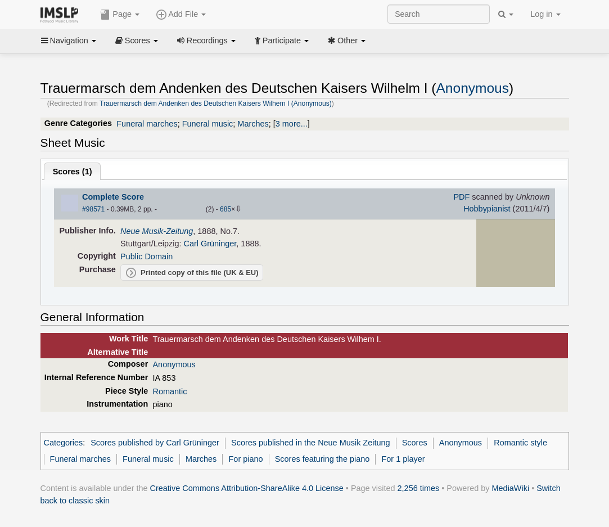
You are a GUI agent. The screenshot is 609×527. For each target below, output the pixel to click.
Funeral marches (146, 123)
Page (119, 15)
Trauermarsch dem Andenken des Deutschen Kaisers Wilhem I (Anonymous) (216, 103)
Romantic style (520, 442)
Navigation (68, 40)
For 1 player (403, 458)
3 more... (292, 123)
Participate (282, 40)
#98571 (93, 209)
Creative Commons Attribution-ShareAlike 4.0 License (247, 488)
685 (225, 209)
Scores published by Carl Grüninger (155, 442)
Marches (252, 123)
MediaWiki (511, 488)
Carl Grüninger (209, 243)
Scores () (72, 171)
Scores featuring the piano (322, 458)
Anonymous (472, 88)
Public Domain (146, 256)
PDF (461, 196)
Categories (63, 442)
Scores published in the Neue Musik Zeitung (310, 442)
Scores (136, 40)
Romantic (169, 391)
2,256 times (419, 488)
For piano (246, 458)
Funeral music (207, 123)
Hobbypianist (486, 208)
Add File (181, 15)
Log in (545, 14)
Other (347, 40)
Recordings (206, 40)
